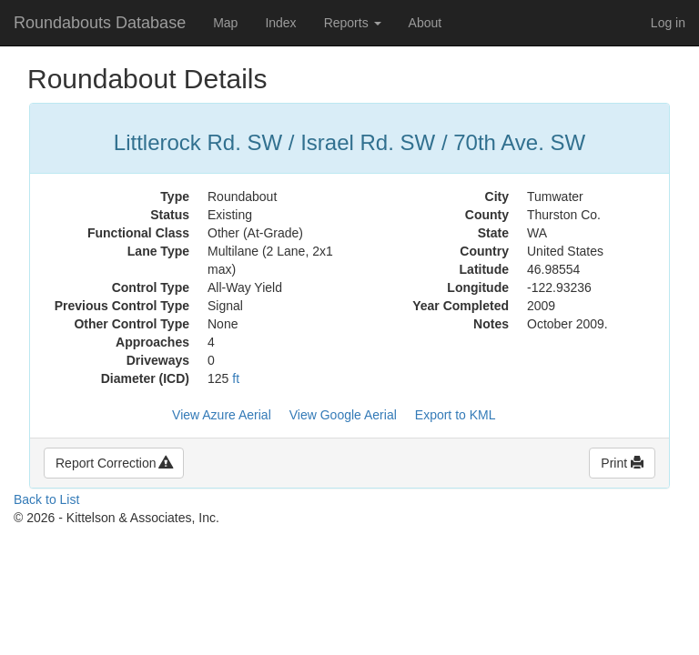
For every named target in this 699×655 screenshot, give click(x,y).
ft (235, 378)
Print (622, 463)
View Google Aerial (343, 415)
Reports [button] (352, 22)
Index (280, 22)
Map (225, 22)
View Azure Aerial (221, 415)
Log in (668, 22)
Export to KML (455, 415)
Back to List (46, 499)
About (425, 22)
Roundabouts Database (100, 23)
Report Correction (114, 463)
